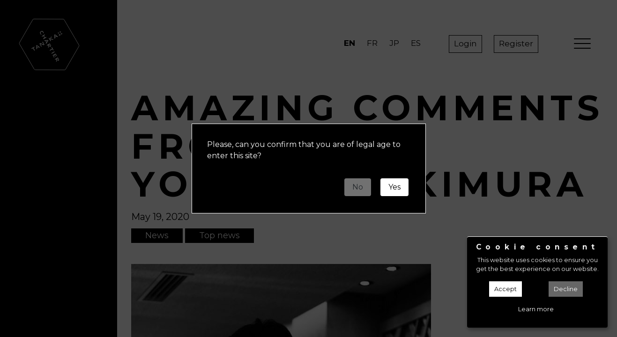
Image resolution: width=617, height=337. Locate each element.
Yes (394, 187)
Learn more (536, 309)
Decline (566, 289)
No (357, 187)
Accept (505, 289)
